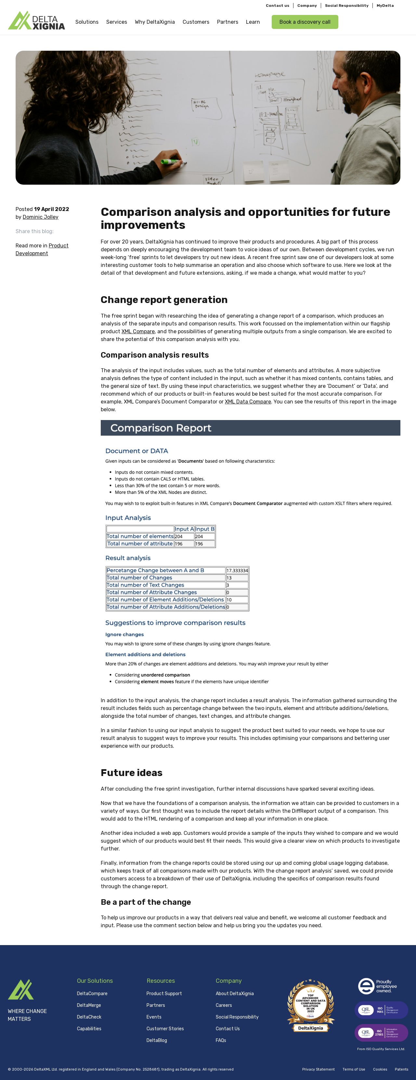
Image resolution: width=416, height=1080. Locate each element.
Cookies (380, 1069)
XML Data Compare (248, 402)
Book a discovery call (305, 22)
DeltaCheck (89, 1017)
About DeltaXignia (235, 993)
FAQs (221, 1040)
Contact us (277, 5)
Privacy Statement (318, 1069)
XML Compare (138, 331)
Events (154, 1017)
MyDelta (385, 5)
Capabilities (89, 1028)
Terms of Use (354, 1069)
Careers (224, 1005)
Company (307, 5)
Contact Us (228, 1028)
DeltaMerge (89, 1005)
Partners (156, 1005)
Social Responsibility (347, 5)
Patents (401, 1069)
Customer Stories (165, 1028)
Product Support (164, 993)
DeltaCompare (92, 993)
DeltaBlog (157, 1040)
